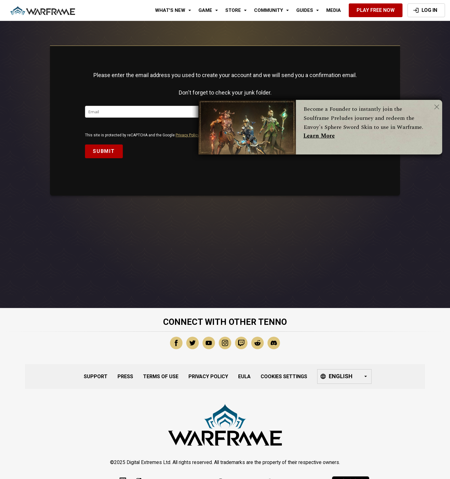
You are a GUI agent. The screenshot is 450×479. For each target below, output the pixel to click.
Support (96, 376)
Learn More (319, 136)
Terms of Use (160, 376)
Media (333, 10)
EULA (244, 376)
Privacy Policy (187, 135)
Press (125, 376)
